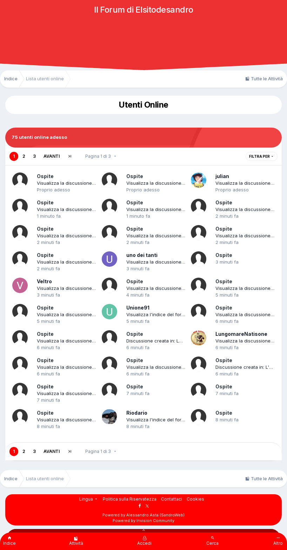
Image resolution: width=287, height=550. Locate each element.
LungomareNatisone (241, 334)
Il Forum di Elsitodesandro (143, 10)
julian (222, 176)
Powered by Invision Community (143, 520)
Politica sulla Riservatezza (129, 499)
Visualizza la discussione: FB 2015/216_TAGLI (86, 419)
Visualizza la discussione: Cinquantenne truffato (179, 288)
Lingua (88, 499)
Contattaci (171, 499)
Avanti (52, 156)
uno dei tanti (142, 255)
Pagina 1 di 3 (101, 156)
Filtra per (261, 156)
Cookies (195, 499)
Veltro (44, 281)
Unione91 (137, 308)
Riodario (136, 413)
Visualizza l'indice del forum (157, 314)
